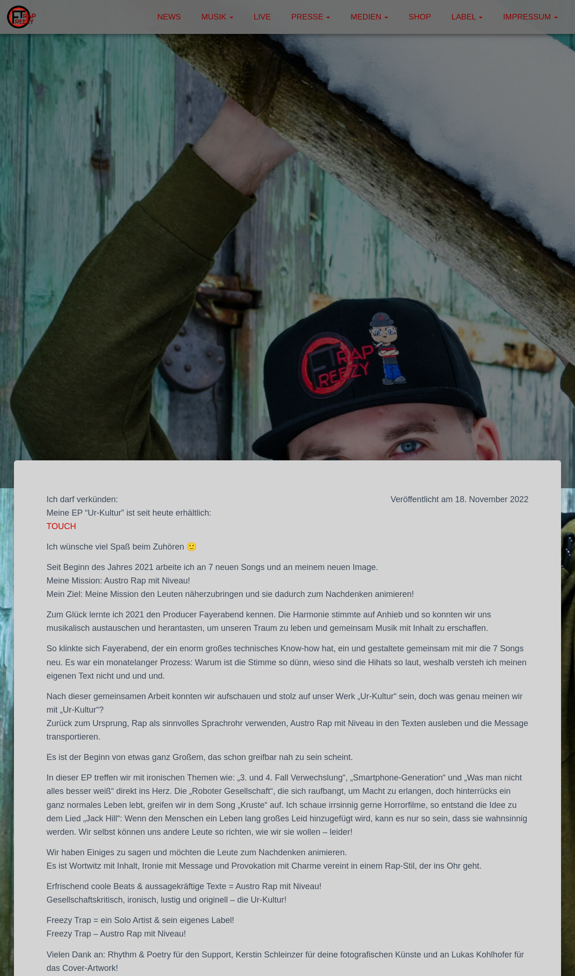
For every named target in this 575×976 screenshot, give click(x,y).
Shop (420, 17)
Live (262, 17)
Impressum (530, 17)
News (169, 17)
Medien (369, 17)
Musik (217, 17)
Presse (310, 17)
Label (466, 17)
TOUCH (61, 526)
